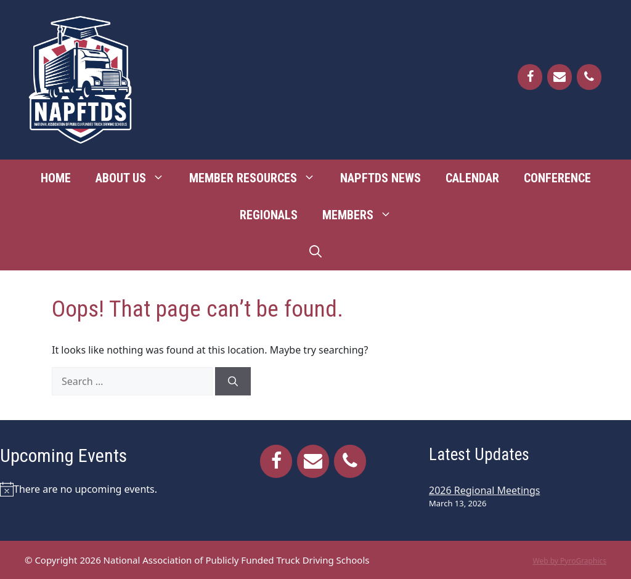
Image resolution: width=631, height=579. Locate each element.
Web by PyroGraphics (569, 561)
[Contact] (559, 77)
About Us (136, 178)
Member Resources (258, 178)
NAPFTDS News (380, 178)
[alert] (101, 489)
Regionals (269, 215)
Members (363, 214)
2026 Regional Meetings (484, 490)
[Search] (233, 381)
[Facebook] (530, 77)
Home (56, 178)
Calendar (472, 178)
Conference (557, 178)
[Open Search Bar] (315, 251)
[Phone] (589, 77)
